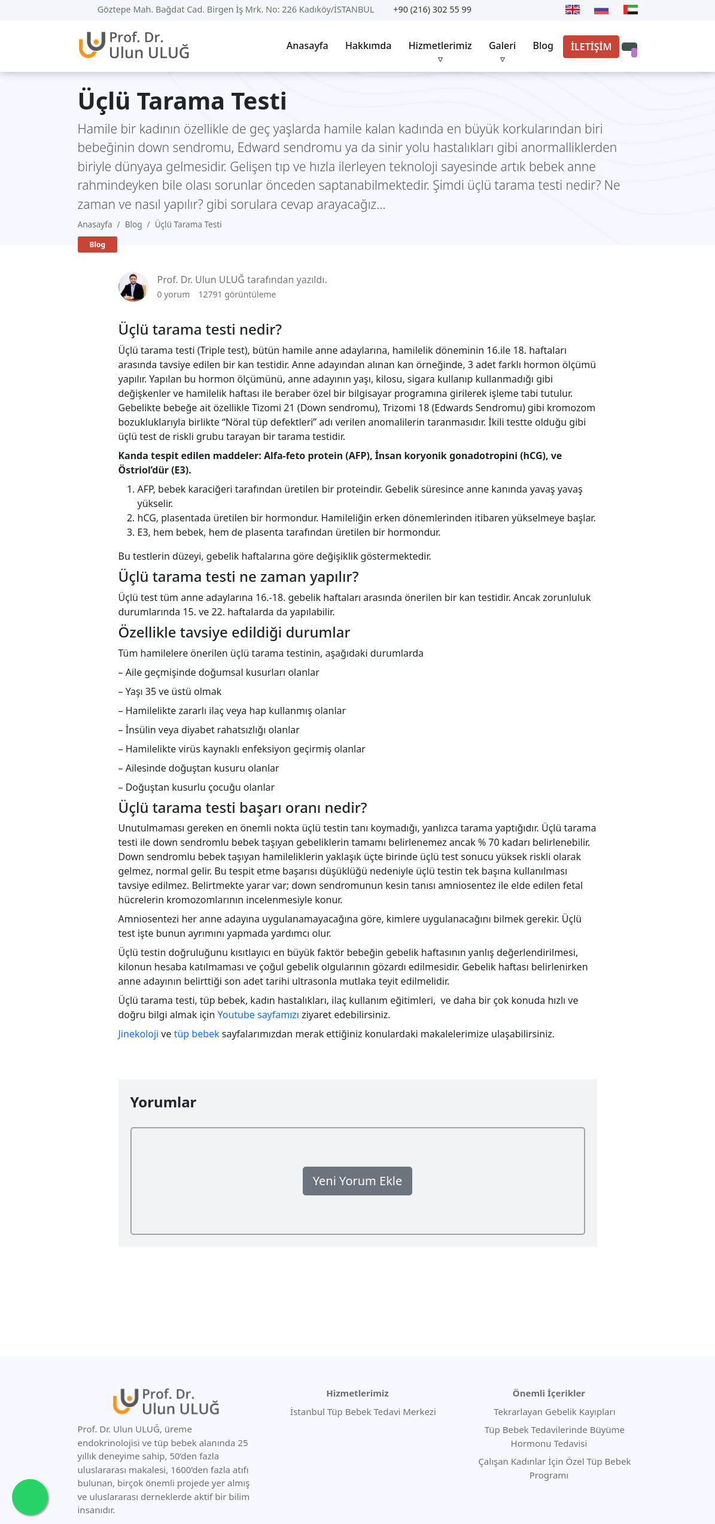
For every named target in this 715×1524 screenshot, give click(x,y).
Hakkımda (368, 45)
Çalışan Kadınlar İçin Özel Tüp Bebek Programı (553, 1468)
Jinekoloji (138, 1033)
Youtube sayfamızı (258, 1014)
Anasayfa (307, 45)
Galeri (502, 45)
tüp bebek (197, 1033)
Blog (543, 45)
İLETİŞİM (591, 46)
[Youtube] (490, 9)
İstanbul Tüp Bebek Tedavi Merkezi (363, 1411)
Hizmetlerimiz (440, 45)
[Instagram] (549, 9)
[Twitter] (508, 9)
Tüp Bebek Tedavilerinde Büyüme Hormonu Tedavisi (553, 1436)
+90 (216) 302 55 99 (432, 9)
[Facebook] (528, 9)
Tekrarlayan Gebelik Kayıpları (553, 1411)
